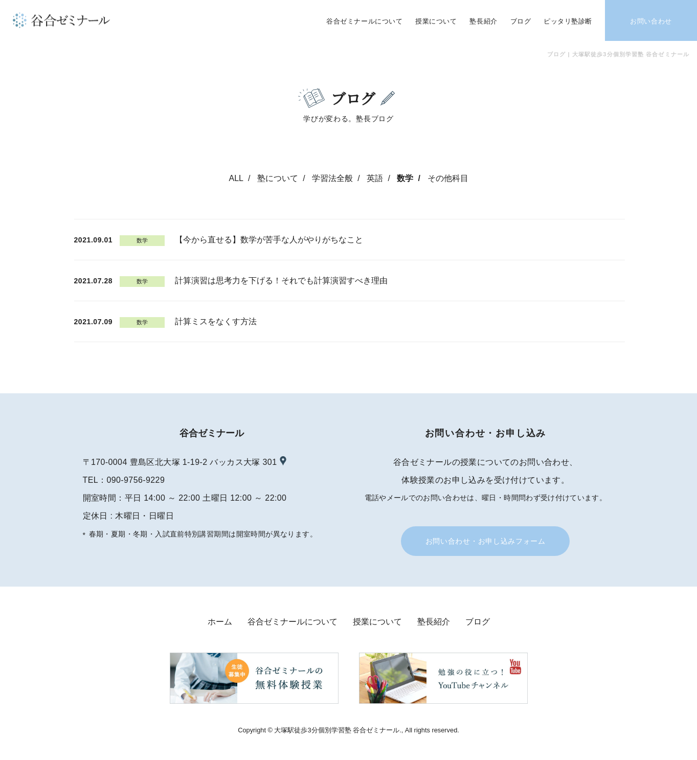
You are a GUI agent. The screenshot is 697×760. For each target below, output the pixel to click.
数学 (405, 178)
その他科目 (448, 178)
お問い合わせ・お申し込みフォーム (485, 541)
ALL (236, 178)
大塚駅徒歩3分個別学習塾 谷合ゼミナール (336, 730)
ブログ (477, 621)
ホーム (220, 621)
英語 (375, 178)
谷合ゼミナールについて (293, 621)
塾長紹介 (433, 621)
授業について (377, 621)
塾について (277, 178)
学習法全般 (332, 178)
